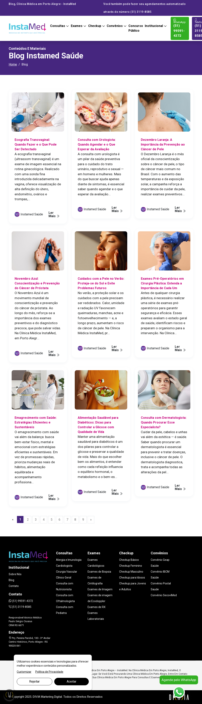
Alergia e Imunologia (68, 559)
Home (13, 64)
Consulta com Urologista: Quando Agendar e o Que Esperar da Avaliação (97, 144)
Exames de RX (97, 607)
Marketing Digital (51, 696)
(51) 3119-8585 (20, 606)
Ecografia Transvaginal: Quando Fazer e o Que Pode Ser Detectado (36, 144)
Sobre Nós (15, 574)
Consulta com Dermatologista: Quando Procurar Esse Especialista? (163, 422)
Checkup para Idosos (132, 577)
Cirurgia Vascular (66, 571)
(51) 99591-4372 (179, 28)
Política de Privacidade (49, 671)
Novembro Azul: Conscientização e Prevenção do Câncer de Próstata (37, 283)
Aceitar (71, 681)
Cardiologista (64, 565)
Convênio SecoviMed (164, 595)
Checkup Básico (129, 559)
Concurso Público (135, 28)
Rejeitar (34, 681)
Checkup (95, 26)
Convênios (115, 26)
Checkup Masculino (131, 571)
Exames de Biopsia (99, 571)
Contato (14, 586)
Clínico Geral (63, 577)
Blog (11, 580)
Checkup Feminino (130, 565)
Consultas (58, 26)
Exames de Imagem (100, 589)
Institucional (154, 26)
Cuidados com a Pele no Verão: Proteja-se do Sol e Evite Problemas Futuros (101, 283)
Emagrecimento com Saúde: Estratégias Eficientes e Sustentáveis (36, 422)
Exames (77, 26)
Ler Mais (54, 214)
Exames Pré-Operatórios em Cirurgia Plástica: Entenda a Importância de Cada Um (162, 283)
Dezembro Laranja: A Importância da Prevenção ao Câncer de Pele (163, 144)
